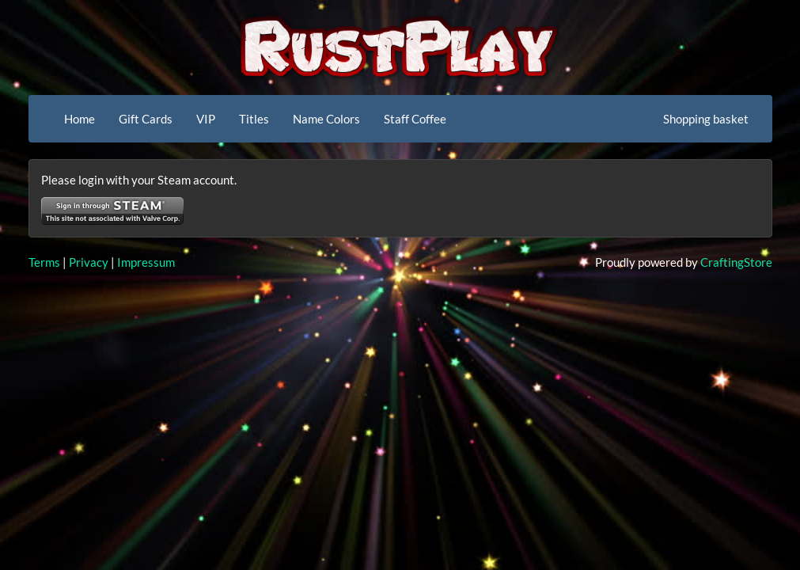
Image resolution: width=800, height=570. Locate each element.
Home (79, 119)
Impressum (146, 262)
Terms (44, 262)
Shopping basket (706, 119)
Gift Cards (146, 119)
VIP (205, 119)
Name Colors (326, 119)
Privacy (88, 262)
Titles (254, 119)
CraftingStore (736, 262)
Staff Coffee (415, 119)
